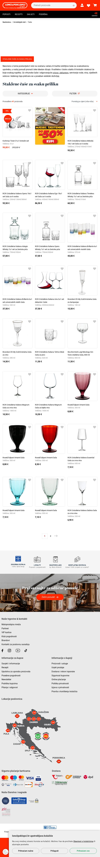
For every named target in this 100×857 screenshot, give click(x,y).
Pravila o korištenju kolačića (64, 691)
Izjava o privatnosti (60, 687)
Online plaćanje (59, 679)
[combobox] (84, 101)
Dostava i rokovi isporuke (63, 671)
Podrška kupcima (10, 683)
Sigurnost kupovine (60, 675)
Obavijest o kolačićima (83, 841)
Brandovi (6, 639)
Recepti (19, 15)
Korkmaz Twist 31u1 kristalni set (16, 141)
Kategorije (24, 93)
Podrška (45, 15)
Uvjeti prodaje (58, 667)
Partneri (5, 628)
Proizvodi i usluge (60, 663)
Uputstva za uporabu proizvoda (16, 671)
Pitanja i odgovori (10, 687)
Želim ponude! (48, 596)
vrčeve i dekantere (61, 72)
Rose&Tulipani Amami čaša (78, 405)
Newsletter (6, 679)
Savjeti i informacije (11, 663)
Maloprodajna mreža (11, 624)
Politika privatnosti (60, 683)
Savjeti (32, 15)
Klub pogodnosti (9, 636)
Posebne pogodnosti (11, 675)
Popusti (7, 15)
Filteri (73, 93)
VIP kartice (6, 631)
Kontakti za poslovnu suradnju (16, 643)
